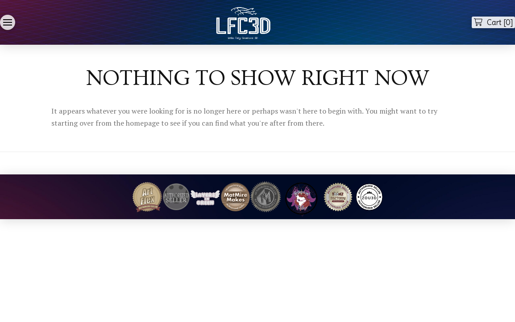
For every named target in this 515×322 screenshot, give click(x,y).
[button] (7, 22)
